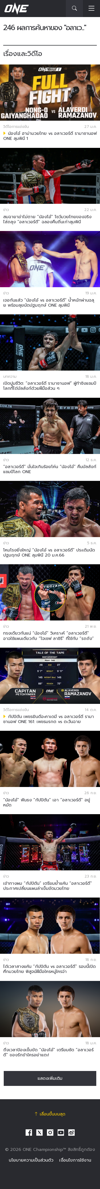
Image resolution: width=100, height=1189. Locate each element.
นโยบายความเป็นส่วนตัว (31, 1160)
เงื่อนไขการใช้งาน (75, 1160)
